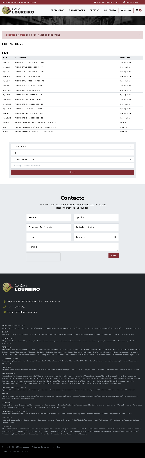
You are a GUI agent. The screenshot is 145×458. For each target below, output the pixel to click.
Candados (40, 352)
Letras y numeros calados (23, 355)
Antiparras (30, 429)
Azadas (98, 376)
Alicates (40, 376)
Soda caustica (136, 328)
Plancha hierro (107, 334)
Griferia (73, 370)
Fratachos (118, 383)
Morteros (70, 334)
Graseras (86, 328)
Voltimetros (6, 343)
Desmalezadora (50, 405)
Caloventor (64, 361)
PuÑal (116, 334)
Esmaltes (46, 414)
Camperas (93, 429)
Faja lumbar (73, 431)
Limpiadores (103, 328)
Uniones (5, 422)
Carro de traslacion (133, 378)
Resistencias (116, 355)
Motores (112, 390)
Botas (51, 429)
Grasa (79, 328)
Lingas (100, 396)
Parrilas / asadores (87, 334)
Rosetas (129, 370)
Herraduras (134, 352)
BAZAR (5, 332)
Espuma (72, 328)
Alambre (31, 349)
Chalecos (116, 429)
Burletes (40, 396)
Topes (32, 399)
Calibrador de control (108, 378)
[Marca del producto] (72, 159)
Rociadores (32, 407)
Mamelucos (99, 431)
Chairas (14, 334)
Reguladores (133, 361)
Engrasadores (44, 383)
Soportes (119, 420)
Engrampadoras (31, 383)
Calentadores (54, 361)
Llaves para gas (103, 361)
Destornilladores (103, 381)
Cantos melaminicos (52, 396)
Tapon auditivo (73, 434)
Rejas (135, 396)
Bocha (21, 378)
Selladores (121, 414)
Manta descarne (59, 334)
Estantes (93, 396)
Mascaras (124, 431)
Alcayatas (40, 349)
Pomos (122, 370)
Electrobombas (69, 390)
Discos (112, 381)
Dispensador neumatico (125, 381)
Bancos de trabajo (115, 376)
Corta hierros (52, 381)
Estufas (73, 361)
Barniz (21, 414)
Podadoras (127, 405)
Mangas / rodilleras (112, 431)
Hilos (10, 355)
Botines (57, 429)
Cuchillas (85, 381)
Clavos (69, 352)
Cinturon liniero (134, 429)
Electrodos (20, 383)
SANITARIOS (7, 417)
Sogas (131, 355)
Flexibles (85, 361)
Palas (120, 405)
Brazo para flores (15, 420)
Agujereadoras (18, 376)
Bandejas (93, 349)
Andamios (13, 429)
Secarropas (15, 399)
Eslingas (66, 370)
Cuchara (77, 381)
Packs (93, 370)
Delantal (41, 431)
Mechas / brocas (57, 355)
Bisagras (116, 349)
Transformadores (120, 341)
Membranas (66, 414)
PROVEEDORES (77, 10)
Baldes (104, 376)
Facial (65, 431)
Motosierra (121, 390)
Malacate (90, 431)
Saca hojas (41, 407)
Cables (20, 341)
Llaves (80, 370)
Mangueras (46, 355)
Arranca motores (28, 328)
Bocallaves (14, 370)
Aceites (4, 328)
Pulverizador (137, 405)
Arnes (38, 429)
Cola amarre (7, 431)
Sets (58, 407)
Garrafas (93, 361)
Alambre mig (30, 376)
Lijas (58, 414)
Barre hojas (13, 405)
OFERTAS (94, 10)
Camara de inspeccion (46, 420)
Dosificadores (66, 396)
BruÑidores (38, 378)
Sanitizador (55, 434)
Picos (79, 355)
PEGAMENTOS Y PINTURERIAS (14, 411)
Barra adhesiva (31, 414)
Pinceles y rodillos (93, 414)
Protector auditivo (20, 434)
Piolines (85, 355)
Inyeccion (94, 328)
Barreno (102, 349)
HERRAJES (6, 367)
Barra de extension (130, 376)
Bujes (138, 349)
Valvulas (13, 422)
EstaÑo (95, 352)
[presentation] (43, 257)
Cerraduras (32, 370)
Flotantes (66, 420)
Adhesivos (6, 414)
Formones (109, 383)
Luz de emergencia (96, 341)
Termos (131, 334)
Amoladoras (48, 376)
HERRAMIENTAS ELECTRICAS (14, 387)
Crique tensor (32, 431)
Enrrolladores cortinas (53, 370)
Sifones (112, 420)
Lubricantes (125, 328)
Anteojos (21, 429)
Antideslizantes (14, 328)
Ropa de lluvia (34, 434)
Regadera (15, 407)
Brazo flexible (130, 349)
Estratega (24, 451)
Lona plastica (82, 405)
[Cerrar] (139, 35)
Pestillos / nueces (112, 370)
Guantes (82, 431)
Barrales (30, 361)
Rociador (23, 407)
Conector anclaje (19, 431)
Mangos (37, 355)
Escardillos (62, 405)
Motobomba (103, 390)
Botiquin (65, 429)
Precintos (100, 355)
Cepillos (57, 352)
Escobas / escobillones (81, 396)
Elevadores (80, 390)
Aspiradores (89, 376)
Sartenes (124, 334)
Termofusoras (131, 390)
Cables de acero (22, 352)
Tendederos (25, 399)
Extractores (99, 383)
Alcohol (5, 429)
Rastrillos (6, 407)
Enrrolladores (55, 383)
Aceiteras (16, 349)
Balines (86, 349)
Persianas (118, 396)
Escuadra (81, 383)
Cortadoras (62, 381)
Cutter (92, 381)
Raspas (107, 355)
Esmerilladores (85, 352)
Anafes (22, 361)
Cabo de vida (74, 429)
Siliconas (130, 414)
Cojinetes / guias (39, 381)
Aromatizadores (8, 396)
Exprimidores (31, 334)
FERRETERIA (7, 347)
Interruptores (65, 341)
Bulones (5, 352)
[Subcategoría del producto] (72, 153)
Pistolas (92, 355)
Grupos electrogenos (50, 341)
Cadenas (32, 352)
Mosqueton (133, 431)
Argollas (79, 349)
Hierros (4, 355)
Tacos (137, 355)
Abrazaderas (7, 349)
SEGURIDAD (7, 426)
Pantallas (124, 361)
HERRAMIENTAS (8, 373)
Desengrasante (50, 328)
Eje (13, 383)
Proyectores (127, 396)
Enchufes (37, 341)
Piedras (98, 334)
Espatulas (90, 383)
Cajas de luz (28, 341)
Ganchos (113, 352)
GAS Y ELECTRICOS (10, 358)
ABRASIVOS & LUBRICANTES (13, 326)
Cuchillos (21, 334)
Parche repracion (78, 414)
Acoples (24, 349)
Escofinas (73, 383)
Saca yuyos (51, 407)
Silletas (63, 434)
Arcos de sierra (78, 376)
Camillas (84, 429)
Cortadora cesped (36, 405)
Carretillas (121, 378)
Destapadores (62, 328)
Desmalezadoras (56, 390)
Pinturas (104, 414)
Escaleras (65, 383)
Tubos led (131, 341)
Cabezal (37, 361)
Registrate (9, 35)
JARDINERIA (7, 402)
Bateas (108, 349)
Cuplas (76, 352)
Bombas (13, 390)
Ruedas (125, 355)
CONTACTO (110, 10)
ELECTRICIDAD (8, 338)
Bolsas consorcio (29, 396)
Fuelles (74, 420)
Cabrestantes (58, 378)
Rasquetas (113, 414)
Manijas (87, 370)
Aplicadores (67, 376)
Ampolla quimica (51, 349)
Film (101, 352)
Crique (70, 381)
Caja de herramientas (72, 378)
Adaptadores (14, 361)
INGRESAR (126, 10)
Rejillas (101, 420)
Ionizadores (71, 405)
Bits (122, 349)
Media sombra (70, 355)
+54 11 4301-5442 (131, 2)
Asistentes (39, 328)
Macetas (91, 405)
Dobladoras (6, 383)
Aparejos (58, 376)
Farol (79, 361)
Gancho (41, 334)
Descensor (50, 431)
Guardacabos (123, 352)
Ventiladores (6, 363)
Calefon (45, 361)
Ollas (77, 334)
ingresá (21, 35)
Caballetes (47, 378)
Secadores (6, 399)
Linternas (83, 341)
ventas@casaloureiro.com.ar (106, 2)
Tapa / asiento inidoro (132, 420)
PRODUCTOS (57, 10)
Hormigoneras (91, 390)
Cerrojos (41, 370)
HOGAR (5, 394)
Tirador (136, 370)
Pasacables (108, 341)
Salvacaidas (45, 434)
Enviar (113, 255)
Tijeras (63, 407)
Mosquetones (7, 434)
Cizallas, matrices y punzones (20, 381)
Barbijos (44, 429)
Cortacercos (43, 390)
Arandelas (71, 349)
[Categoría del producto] (72, 146)
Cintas (63, 352)
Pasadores (100, 370)
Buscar (72, 172)
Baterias (13, 341)
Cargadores (33, 390)
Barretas (5, 378)
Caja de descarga (30, 420)
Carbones (49, 352)
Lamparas (75, 341)
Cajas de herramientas (89, 378)
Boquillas (28, 378)
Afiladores (6, 334)
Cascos (109, 429)
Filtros (106, 352)
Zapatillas (83, 434)
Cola (40, 414)
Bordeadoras (24, 405)
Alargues (5, 341)
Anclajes (63, 349)
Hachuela (48, 334)
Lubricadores (115, 328)
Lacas (53, 414)
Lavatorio (88, 420)
